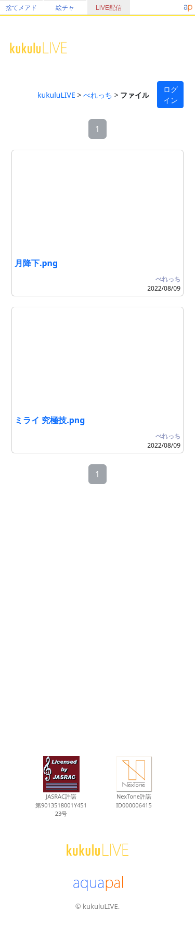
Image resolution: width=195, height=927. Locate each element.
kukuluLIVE (56, 95)
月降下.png (36, 263)
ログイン (170, 94)
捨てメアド (21, 7)
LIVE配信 (109, 7)
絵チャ (65, 7)
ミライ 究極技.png (50, 420)
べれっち (97, 95)
